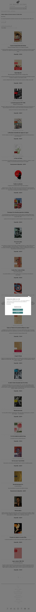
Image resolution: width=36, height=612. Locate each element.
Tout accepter (18, 309)
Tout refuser (18, 312)
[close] (29, 297)
